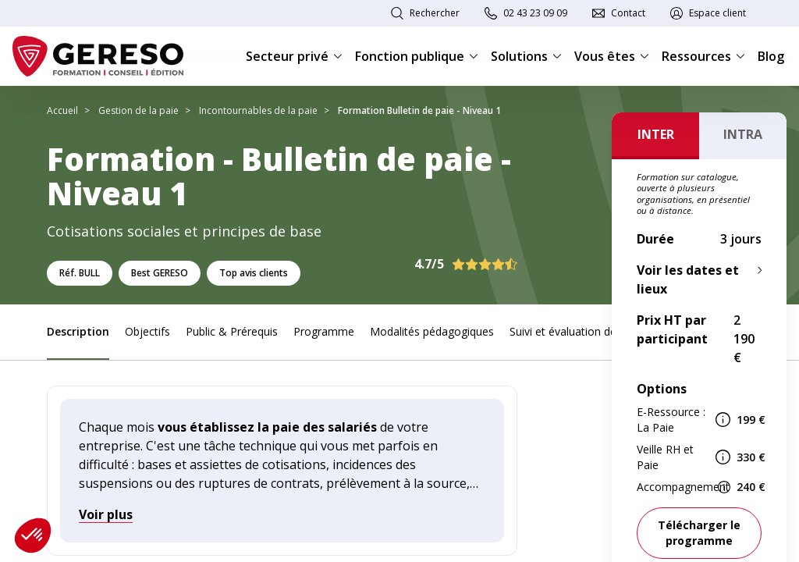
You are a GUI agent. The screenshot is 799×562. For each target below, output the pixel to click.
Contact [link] (628, 13)
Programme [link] (323, 331)
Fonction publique (416, 56)
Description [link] (78, 331)
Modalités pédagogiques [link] (432, 331)
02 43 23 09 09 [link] (535, 13)
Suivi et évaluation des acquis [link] (583, 331)
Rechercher (435, 13)
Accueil (62, 110)
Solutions (526, 56)
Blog (771, 56)
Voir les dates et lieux (688, 279)
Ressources (703, 56)
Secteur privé (294, 56)
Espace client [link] (717, 13)
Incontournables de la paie (258, 110)
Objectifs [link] (147, 331)
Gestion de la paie (138, 110)
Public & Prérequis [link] (232, 331)
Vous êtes (611, 56)
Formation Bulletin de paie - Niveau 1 (419, 110)
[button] (32, 535)
